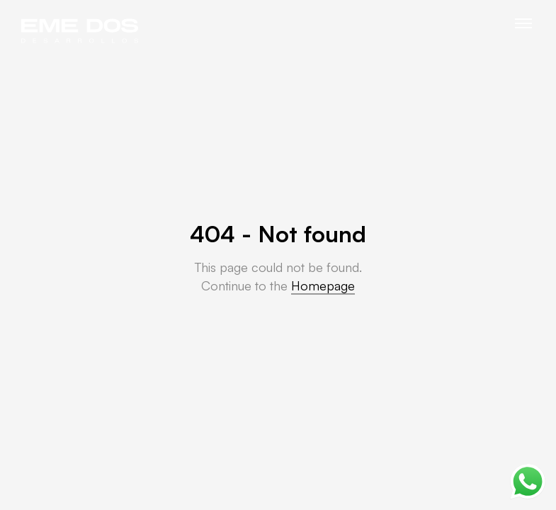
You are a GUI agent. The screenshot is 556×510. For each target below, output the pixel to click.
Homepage (323, 285)
